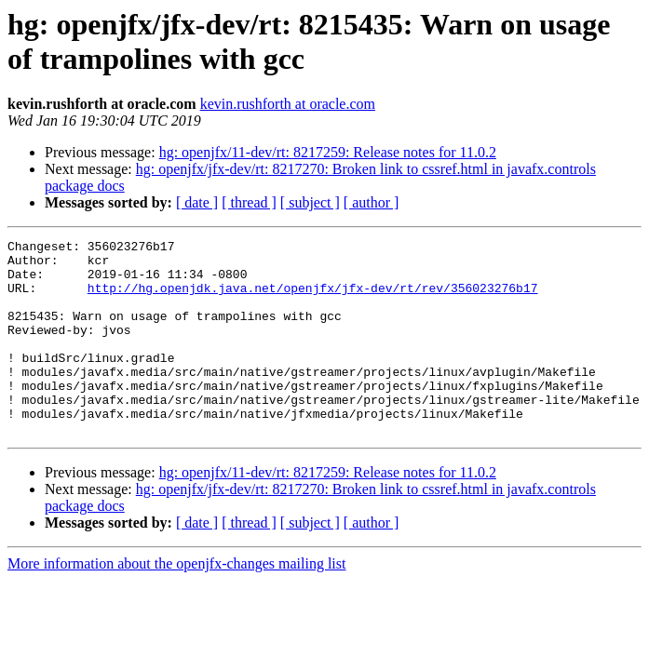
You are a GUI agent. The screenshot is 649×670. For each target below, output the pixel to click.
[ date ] (197, 202)
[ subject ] (310, 202)
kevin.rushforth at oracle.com (287, 104)
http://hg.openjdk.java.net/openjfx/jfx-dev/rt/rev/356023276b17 (313, 298)
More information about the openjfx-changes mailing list (176, 602)
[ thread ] (249, 202)
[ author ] (371, 202)
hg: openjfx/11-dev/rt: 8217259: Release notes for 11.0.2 (327, 152)
